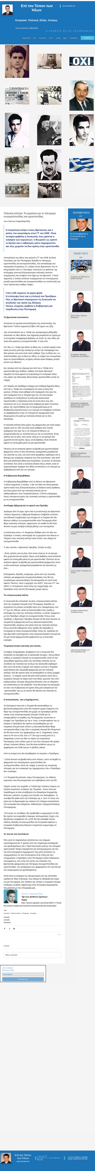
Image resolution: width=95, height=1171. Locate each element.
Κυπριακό (7, 913)
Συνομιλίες (33, 913)
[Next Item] (89, 224)
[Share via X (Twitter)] (9, 929)
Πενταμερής (25, 913)
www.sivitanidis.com (69, 6)
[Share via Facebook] (5, 929)
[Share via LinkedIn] (14, 929)
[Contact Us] (87, 38)
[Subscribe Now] (23, 979)
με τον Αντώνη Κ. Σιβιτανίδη (27, 28)
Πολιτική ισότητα (15, 913)
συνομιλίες (7, 919)
